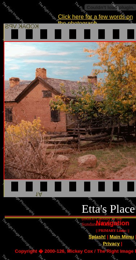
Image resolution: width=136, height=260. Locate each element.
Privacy (111, 243)
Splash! (97, 236)
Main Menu (122, 236)
